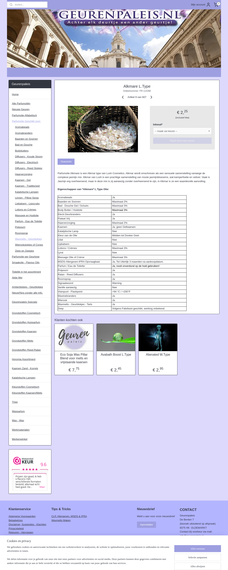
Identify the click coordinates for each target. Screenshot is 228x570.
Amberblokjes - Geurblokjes (27, 286)
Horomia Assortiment (23, 359)
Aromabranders (23, 133)
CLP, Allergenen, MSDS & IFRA (69, 516)
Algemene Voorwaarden (22, 516)
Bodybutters (21, 150)
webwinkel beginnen (121, 563)
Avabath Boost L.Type (116, 354)
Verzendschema (18, 540)
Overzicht (66, 161)
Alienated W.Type (158, 354)
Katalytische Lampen (27, 191)
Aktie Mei (17, 277)
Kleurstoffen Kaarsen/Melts (27, 392)
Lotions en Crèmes (25, 209)
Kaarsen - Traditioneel (27, 185)
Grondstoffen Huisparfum (26, 322)
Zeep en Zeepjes (24, 250)
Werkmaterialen (21, 429)
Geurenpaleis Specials (24, 301)
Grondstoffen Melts (22, 340)
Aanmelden (146, 524)
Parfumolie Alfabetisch (24, 115)
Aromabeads (22, 127)
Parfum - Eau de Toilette (28, 221)
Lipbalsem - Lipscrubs (27, 203)
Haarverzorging (23, 174)
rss (108, 563)
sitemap (102, 563)
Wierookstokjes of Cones (29, 244)
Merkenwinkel (19, 439)
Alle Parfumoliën (21, 103)
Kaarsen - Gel (23, 180)
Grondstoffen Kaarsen (24, 331)
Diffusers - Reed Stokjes (28, 168)
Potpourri (20, 227)
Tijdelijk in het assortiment (26, 271)
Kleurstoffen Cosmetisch (25, 386)
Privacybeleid (16, 528)
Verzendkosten (17, 536)
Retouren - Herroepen (21, 532)
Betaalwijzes (16, 520)
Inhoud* (157, 124)
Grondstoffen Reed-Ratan (26, 349)
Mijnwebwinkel (152, 563)
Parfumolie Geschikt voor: (26, 121)
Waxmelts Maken (61, 520)
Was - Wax (18, 420)
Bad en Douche (23, 144)
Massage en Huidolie (27, 215)
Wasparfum (18, 411)
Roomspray (21, 233)
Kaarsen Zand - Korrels (25, 368)
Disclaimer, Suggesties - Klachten (27, 524)
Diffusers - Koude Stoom (28, 156)
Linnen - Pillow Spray (27, 197)
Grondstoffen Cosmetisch (26, 313)
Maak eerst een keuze (182, 140)
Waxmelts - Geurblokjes (28, 238)
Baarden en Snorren (26, 138)
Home (15, 94)
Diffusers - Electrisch (26, 162)
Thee (15, 402)
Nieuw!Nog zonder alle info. (27, 292)
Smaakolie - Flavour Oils (25, 262)
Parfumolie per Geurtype (25, 256)
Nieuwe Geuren (20, 109)
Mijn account (201, 4)
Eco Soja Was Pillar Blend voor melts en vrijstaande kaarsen (74, 358)
